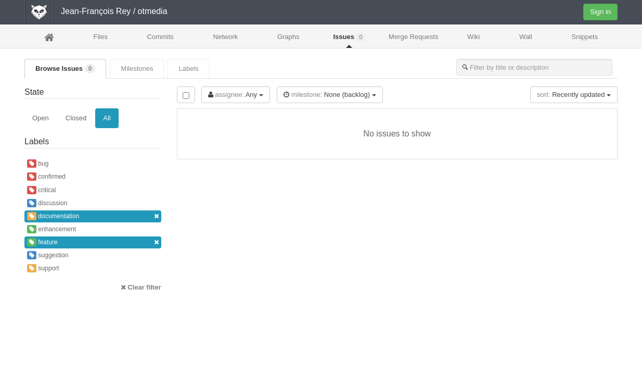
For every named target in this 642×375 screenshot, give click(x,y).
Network (225, 37)
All (106, 118)
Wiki (473, 37)
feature (93, 242)
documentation (93, 216)
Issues (349, 37)
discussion (47, 203)
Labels (188, 68)
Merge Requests (413, 40)
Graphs (288, 37)
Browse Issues (65, 68)
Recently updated (574, 94)
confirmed (46, 176)
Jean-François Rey (96, 11)
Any (235, 94)
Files (100, 37)
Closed (76, 118)
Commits (160, 37)
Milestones (137, 68)
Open (40, 118)
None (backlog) (330, 94)
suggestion (47, 255)
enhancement (51, 229)
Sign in (600, 12)
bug (37, 163)
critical (41, 190)
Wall (525, 37)
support (43, 268)
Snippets (585, 37)
